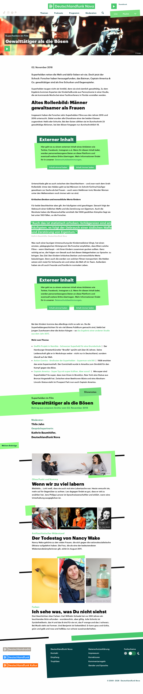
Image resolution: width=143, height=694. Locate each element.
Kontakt (54, 653)
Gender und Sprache (98, 665)
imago (139, 53)
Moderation (91, 13)
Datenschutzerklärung (98, 649)
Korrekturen (94, 657)
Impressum (93, 653)
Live (115, 14)
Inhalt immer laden (85, 167)
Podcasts (58, 13)
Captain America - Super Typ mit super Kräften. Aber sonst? (62, 371)
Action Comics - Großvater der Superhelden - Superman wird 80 (64, 360)
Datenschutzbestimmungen (68, 159)
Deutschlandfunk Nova (61, 649)
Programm (74, 13)
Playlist (126, 14)
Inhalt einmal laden (58, 167)
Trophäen (55, 661)
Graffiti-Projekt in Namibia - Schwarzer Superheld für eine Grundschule (67, 346)
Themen (44, 13)
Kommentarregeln (97, 661)
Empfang (55, 657)
